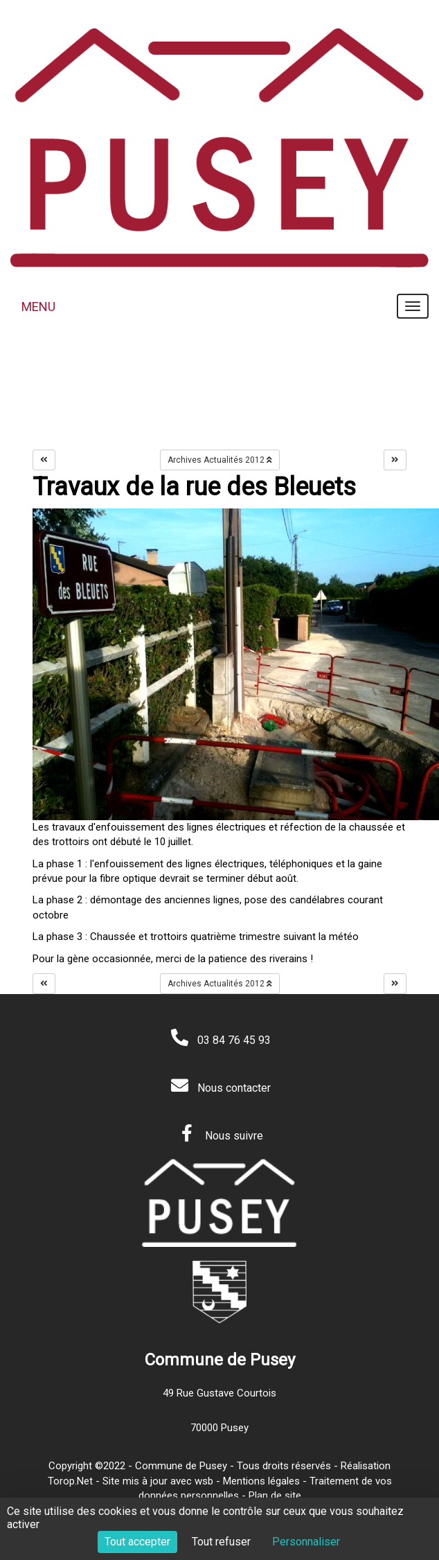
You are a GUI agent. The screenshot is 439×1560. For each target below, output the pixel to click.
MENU (38, 306)
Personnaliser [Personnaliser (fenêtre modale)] (306, 1541)
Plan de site (275, 1495)
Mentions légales (261, 1481)
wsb (204, 1481)
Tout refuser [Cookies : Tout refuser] (221, 1541)
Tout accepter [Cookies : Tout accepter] (137, 1541)
